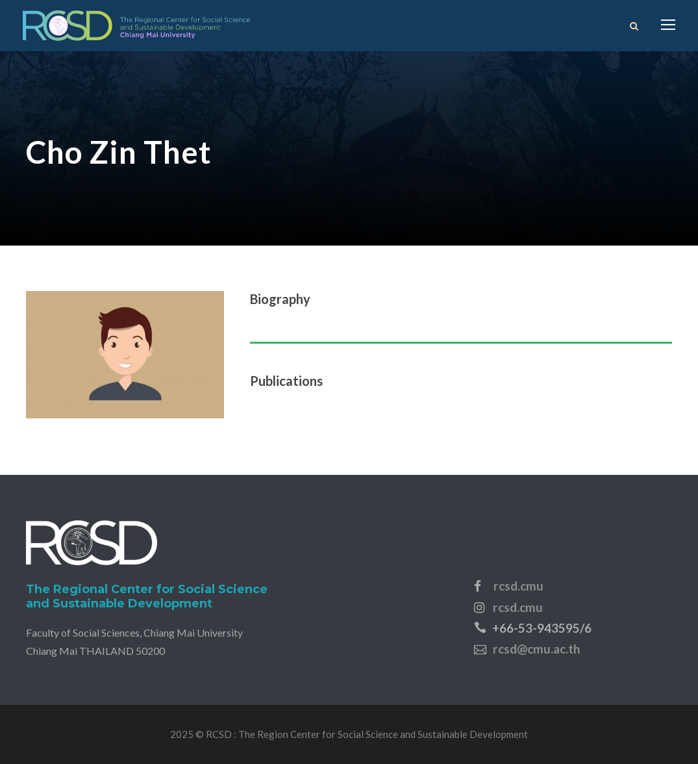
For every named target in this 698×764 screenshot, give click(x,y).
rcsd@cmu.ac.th (536, 648)
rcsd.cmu (518, 585)
